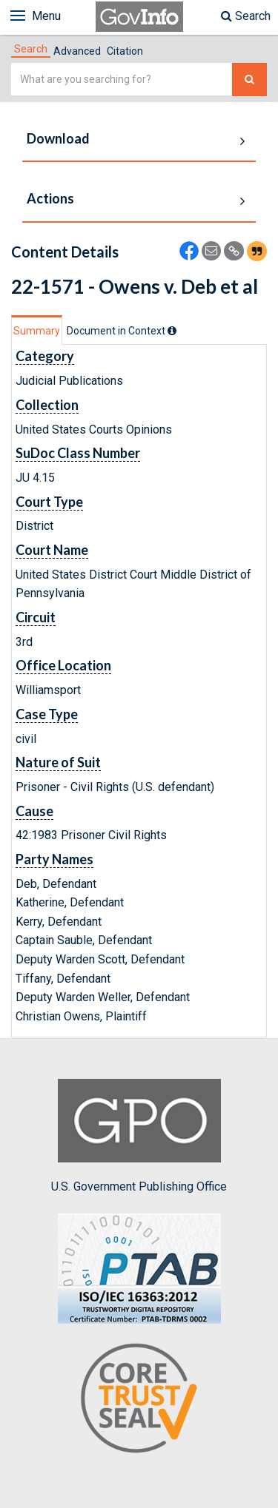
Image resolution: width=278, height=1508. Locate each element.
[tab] (30, 49)
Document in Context (121, 331)
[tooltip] (172, 331)
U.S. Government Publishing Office (139, 1136)
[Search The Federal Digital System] (249, 79)
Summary (36, 331)
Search (246, 16)
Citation (125, 51)
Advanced (77, 51)
